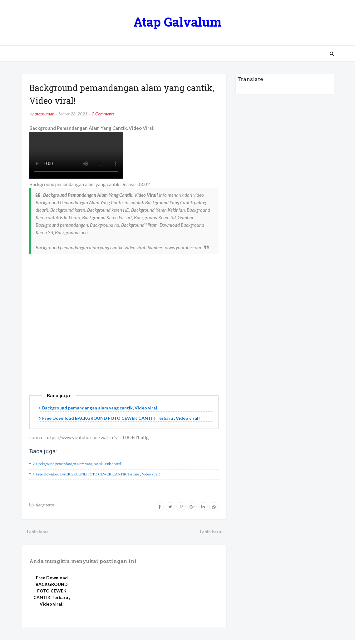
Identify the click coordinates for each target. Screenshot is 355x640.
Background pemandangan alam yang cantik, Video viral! (100, 407)
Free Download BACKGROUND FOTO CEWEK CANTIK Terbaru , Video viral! (121, 418)
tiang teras (45, 504)
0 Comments (103, 113)
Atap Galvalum (177, 21)
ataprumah (44, 113)
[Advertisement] (124, 334)
